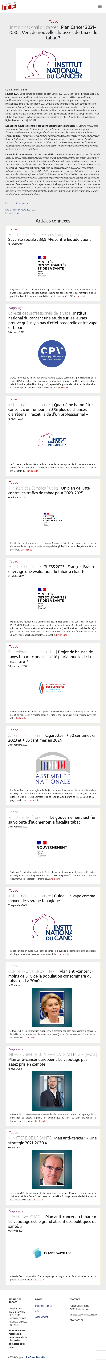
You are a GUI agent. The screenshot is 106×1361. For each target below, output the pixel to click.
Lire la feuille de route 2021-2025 (21, 209)
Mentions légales (43, 1305)
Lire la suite (81, 296)
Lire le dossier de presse (16, 203)
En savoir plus (12, 213)
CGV (37, 1311)
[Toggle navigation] (100, 6)
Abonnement (41, 1316)
